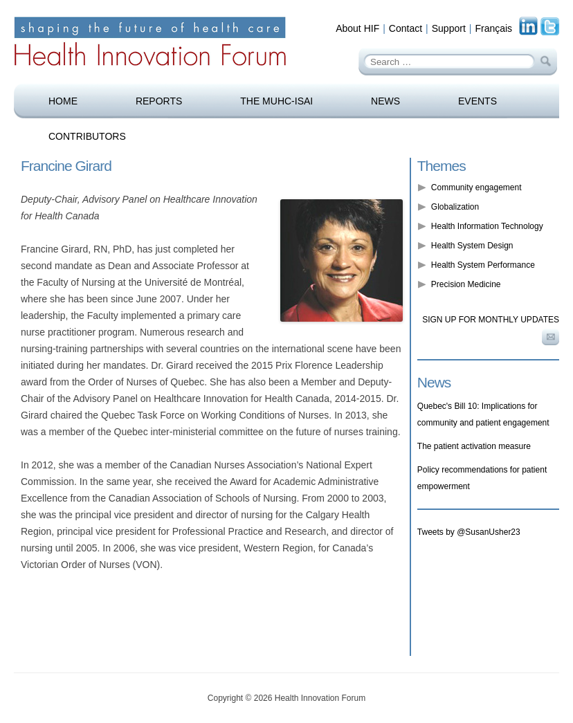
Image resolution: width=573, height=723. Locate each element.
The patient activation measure (474, 446)
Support (449, 28)
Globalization (455, 207)
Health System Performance (483, 265)
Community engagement (476, 187)
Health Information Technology (487, 226)
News (385, 101)
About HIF (357, 28)
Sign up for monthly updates (490, 319)
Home (63, 101)
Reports (159, 101)
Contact (405, 28)
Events (477, 101)
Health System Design (472, 245)
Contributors (87, 136)
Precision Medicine (466, 284)
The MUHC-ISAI (276, 101)
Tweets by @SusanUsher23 (468, 532)
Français (493, 28)
